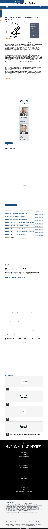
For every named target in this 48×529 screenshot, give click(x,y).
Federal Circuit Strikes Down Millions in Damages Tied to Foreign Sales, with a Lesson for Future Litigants (23, 313)
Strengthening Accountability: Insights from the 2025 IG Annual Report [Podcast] (20, 326)
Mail (34, 35)
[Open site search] (41, 7)
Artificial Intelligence (24, 452)
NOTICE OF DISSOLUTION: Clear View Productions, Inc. (15, 216)
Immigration (24, 480)
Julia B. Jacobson (9, 290)
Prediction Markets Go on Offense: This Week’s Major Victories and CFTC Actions (21, 256)
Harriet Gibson (9, 339)
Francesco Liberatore (10, 335)
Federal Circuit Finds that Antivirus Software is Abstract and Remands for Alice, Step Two (22, 330)
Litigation (23, 489)
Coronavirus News (33, 26)
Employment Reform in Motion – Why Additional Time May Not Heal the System (20, 317)
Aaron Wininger (9, 274)
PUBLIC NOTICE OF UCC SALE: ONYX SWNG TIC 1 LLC (15, 234)
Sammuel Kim (14, 290)
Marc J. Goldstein (15, 261)
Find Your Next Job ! (9, 142)
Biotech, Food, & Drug (24, 458)
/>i (37, 35)
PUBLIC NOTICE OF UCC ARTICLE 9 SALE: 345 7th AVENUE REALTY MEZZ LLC (19, 222)
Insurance (24, 482)
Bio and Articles (22, 121)
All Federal (32, 31)
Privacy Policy (17, 504)
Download (35, 35)
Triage (31, 21)
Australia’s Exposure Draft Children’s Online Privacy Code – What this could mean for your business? (22, 284)
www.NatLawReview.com (34, 505)
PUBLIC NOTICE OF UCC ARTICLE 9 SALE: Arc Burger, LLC (16, 219)
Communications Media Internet (34, 28)
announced (13, 47)
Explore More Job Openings (9, 148)
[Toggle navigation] (6, 7)
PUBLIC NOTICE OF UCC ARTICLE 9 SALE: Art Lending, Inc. (16, 213)
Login (42, 2)
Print (32, 35)
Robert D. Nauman (10, 21)
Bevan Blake (16, 21)
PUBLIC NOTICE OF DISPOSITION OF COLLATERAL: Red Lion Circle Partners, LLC (20, 210)
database (13, 505)
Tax (24, 493)
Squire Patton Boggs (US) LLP (24, 21)
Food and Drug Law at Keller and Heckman (13, 269)
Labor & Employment (24, 487)
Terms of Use (12, 504)
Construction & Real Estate (23, 463)
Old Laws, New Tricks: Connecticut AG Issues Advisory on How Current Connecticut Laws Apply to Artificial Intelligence (23, 289)
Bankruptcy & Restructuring (24, 456)
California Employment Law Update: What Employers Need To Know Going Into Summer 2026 (25, 435)
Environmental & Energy (24, 469)
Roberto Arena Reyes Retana (11, 265)
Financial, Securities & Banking (24, 474)
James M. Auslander (9, 261)
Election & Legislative (24, 467)
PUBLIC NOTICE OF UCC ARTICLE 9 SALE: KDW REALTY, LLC (16, 228)
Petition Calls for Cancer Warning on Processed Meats (15, 268)
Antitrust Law (24, 454)
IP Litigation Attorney (10, 144)
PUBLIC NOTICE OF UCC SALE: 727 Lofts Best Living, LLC (15, 207)
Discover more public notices (10, 237)
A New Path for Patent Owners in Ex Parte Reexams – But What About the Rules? (20, 293)
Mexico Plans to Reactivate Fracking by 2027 (13, 264)
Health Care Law (24, 478)
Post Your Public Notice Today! (11, 204)
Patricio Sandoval (18, 265)
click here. (33, 525)
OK (15, 1)
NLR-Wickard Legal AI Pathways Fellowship (14, 147)
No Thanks (19, 1)
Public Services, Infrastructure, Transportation (24, 491)
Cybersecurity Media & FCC (24, 465)
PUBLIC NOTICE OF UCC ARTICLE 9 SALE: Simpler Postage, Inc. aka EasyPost (19, 231)
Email (21, 136)
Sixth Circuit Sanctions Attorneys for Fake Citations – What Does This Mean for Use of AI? (22, 304)
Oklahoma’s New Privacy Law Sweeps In (13, 308)
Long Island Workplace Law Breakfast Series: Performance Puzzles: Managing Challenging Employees (25, 389)
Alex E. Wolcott (9, 331)
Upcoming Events (9, 375)
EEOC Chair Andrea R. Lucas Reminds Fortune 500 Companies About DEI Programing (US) (22, 338)
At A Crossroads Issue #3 (10, 334)
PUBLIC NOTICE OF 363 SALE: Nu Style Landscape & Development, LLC (18, 225)
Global (24, 476)
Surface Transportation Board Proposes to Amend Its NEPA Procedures (19, 260)
